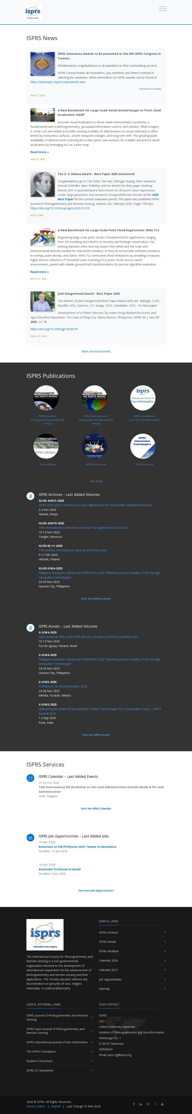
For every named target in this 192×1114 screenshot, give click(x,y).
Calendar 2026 (108, 960)
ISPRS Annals (107, 942)
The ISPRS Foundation (41, 1051)
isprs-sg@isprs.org (119, 1055)
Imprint (56, 1106)
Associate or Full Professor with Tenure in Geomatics (77, 847)
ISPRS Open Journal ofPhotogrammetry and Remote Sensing (96, 410)
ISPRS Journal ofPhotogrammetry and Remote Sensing (48, 410)
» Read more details (150, 88)
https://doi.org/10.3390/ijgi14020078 (54, 329)
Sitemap (104, 989)
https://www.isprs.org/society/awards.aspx (58, 82)
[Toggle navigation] (163, 8)
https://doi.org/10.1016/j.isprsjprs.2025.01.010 (60, 208)
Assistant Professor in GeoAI (60, 869)
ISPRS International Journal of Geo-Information (57, 1042)
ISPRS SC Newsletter (39, 1070)
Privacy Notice (35, 1106)
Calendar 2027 (108, 970)
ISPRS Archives (108, 932)
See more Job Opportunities (96, 890)
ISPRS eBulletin (109, 951)
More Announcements (96, 351)
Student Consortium (39, 1061)
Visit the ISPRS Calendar (96, 808)
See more (96, 481)
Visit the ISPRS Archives (96, 598)
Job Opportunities (110, 979)
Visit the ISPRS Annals (96, 734)
